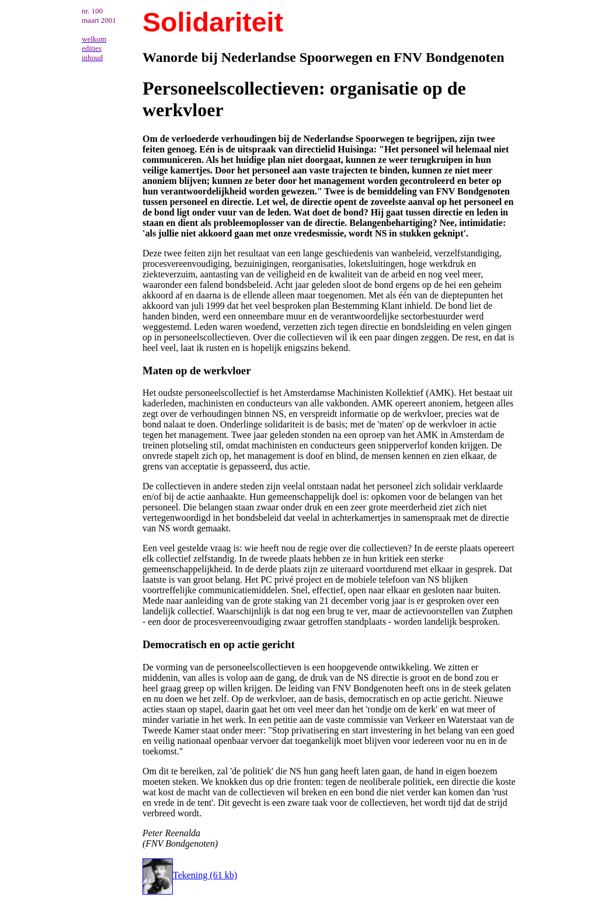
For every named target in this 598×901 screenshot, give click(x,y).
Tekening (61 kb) (189, 875)
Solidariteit (212, 22)
